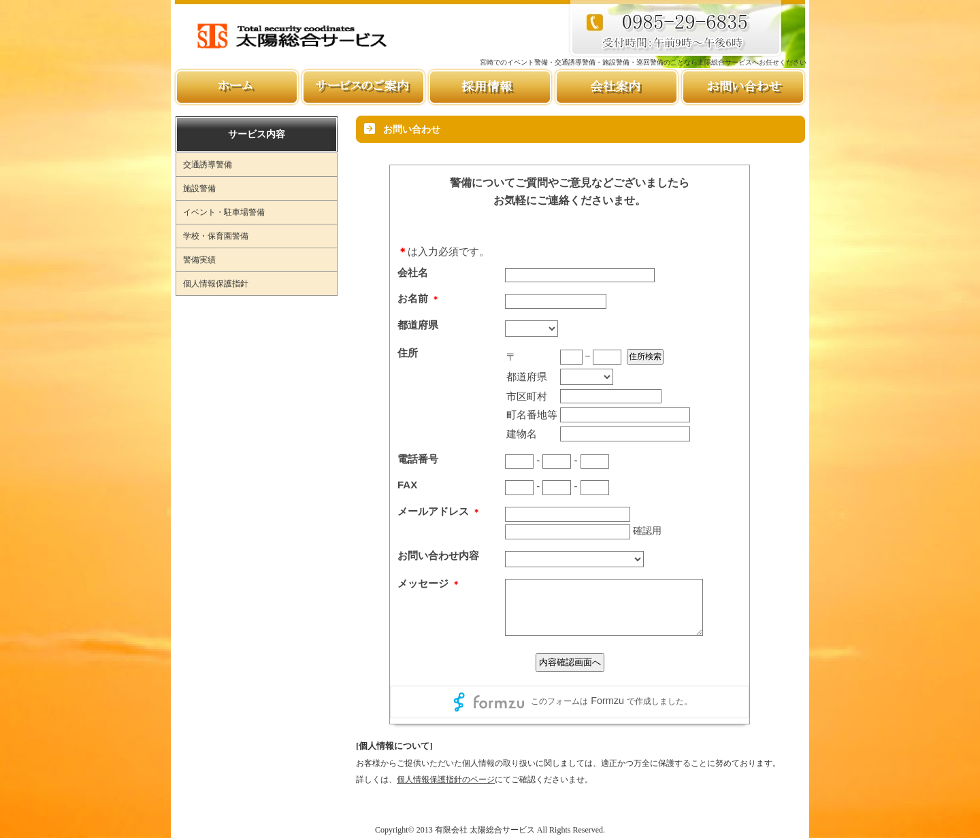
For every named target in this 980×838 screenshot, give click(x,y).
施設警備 (199, 188)
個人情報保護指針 (215, 283)
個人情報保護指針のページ (446, 779)
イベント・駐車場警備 (224, 212)
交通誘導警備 (207, 164)
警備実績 (199, 260)
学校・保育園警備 (215, 236)
